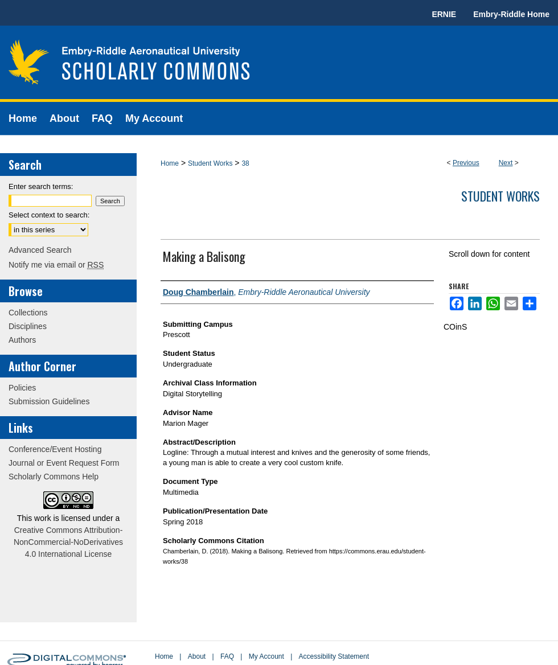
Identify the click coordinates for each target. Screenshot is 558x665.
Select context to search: (49, 215)
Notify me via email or (56, 264)
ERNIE (444, 14)
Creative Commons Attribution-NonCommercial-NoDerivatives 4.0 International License (68, 542)
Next (506, 163)
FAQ (227, 656)
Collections (28, 312)
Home (170, 163)
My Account (266, 656)
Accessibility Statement (334, 656)
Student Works (210, 163)
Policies (22, 387)
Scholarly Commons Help (54, 476)
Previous (466, 163)
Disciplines (28, 326)
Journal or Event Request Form (64, 462)
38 (245, 163)
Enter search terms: (41, 186)
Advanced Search (40, 249)
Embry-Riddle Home (511, 14)
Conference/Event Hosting (55, 449)
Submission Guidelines (49, 401)
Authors (22, 339)
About (197, 656)
